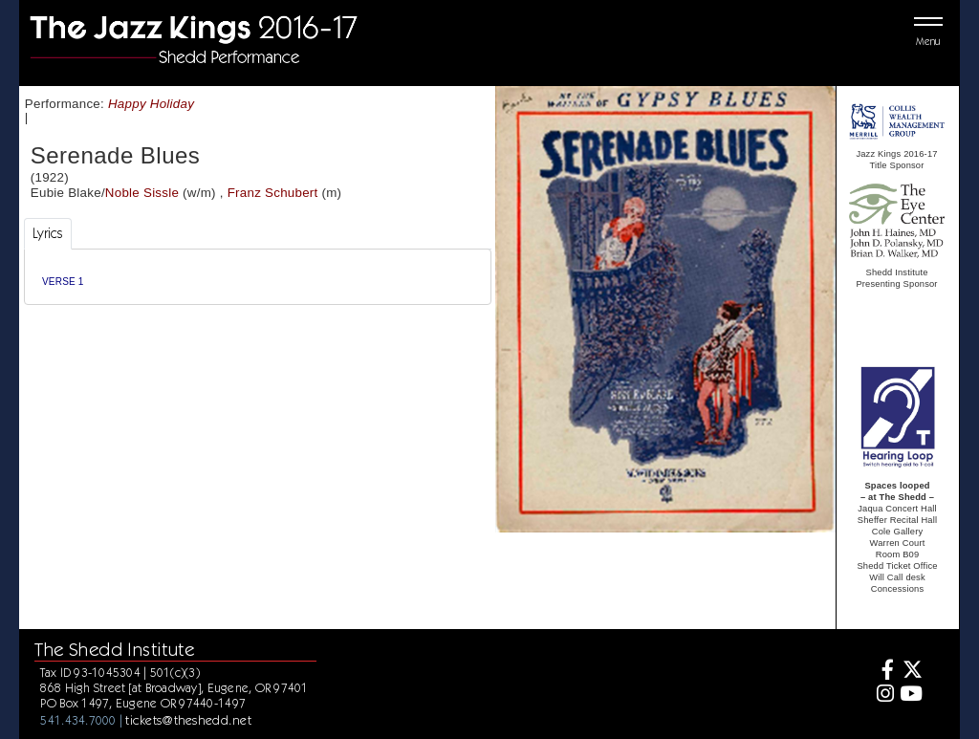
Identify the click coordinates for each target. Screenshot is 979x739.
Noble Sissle (142, 192)
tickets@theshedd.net (188, 720)
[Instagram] (883, 695)
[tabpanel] (257, 277)
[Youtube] (911, 695)
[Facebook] (883, 672)
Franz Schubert (273, 192)
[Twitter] (911, 672)
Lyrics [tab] (48, 233)
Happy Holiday (151, 104)
